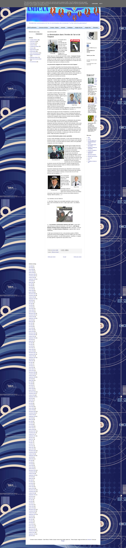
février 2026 (31, 271)
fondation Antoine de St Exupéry (92, 148)
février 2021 (31, 369)
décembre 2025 (32, 274)
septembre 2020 (32, 377)
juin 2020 (31, 382)
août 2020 (31, 378)
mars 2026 (31, 269)
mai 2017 (31, 442)
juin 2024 (31, 303)
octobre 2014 (31, 493)
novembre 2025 (32, 275)
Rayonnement (33, 49)
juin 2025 (31, 284)
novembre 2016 (32, 452)
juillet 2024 (31, 302)
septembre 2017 (32, 436)
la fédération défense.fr (90, 152)
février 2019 (31, 408)
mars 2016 (31, 465)
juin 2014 (31, 499)
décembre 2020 (32, 372)
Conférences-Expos (34, 46)
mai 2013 (31, 521)
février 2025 (31, 290)
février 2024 (31, 310)
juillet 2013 (31, 517)
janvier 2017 (31, 449)
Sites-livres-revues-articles (35, 59)
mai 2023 (31, 324)
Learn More (95, 3)
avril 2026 (31, 267)
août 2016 (31, 457)
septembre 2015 (32, 475)
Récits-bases (33, 51)
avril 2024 (31, 306)
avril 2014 (31, 503)
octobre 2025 (31, 277)
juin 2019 (31, 401)
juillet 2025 (31, 282)
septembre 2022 (32, 338)
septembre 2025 (32, 279)
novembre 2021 (32, 354)
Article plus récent (51, 256)
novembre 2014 (32, 491)
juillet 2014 (31, 498)
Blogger (63, 540)
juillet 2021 (31, 360)
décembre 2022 (32, 333)
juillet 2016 (31, 458)
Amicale (63, 27)
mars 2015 (31, 485)
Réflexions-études (55, 252)
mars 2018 (31, 426)
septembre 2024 (32, 298)
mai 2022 (31, 344)
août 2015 (31, 476)
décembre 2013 (32, 509)
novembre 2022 (32, 334)
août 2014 (31, 496)
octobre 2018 (31, 414)
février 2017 (31, 447)
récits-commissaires (34, 53)
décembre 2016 (32, 450)
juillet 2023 (31, 321)
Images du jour (78, 27)
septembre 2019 (32, 396)
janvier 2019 (31, 409)
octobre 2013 (31, 512)
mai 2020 (31, 383)
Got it (100, 3)
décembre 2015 (32, 470)
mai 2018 (31, 422)
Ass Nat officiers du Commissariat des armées (92, 142)
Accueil (64, 256)
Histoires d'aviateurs (92, 150)
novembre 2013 (32, 511)
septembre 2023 (32, 318)
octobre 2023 (31, 316)
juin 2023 (31, 323)
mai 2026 (31, 266)
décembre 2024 (32, 293)
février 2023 (31, 329)
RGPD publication (32, 27)
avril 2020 (31, 385)
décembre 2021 (32, 352)
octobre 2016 (31, 454)
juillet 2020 (31, 380)
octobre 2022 (31, 336)
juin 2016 (31, 460)
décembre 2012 (32, 529)
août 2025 (31, 280)
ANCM (89, 139)
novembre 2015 (32, 472)
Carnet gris (32, 43)
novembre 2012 (32, 530)
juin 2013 (31, 519)
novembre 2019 (32, 393)
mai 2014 (31, 501)
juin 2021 (31, 362)
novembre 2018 (32, 413)
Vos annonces (33, 61)
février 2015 (31, 486)
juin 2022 (31, 342)
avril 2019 (31, 405)
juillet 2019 (31, 400)
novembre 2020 (32, 373)
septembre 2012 (32, 534)
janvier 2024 (31, 311)
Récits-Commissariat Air (35, 54)
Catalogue (70, 27)
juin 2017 (31, 440)
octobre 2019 (31, 395)
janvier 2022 (31, 351)
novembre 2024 (32, 295)
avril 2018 (31, 424)
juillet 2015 (31, 478)
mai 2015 (31, 481)
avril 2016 (31, 463)
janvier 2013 (31, 527)
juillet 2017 (31, 439)
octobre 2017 (31, 434)
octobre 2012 (31, 532)
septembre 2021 (32, 357)
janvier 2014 (31, 507)
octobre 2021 (31, 355)
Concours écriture (43, 27)
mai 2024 (31, 305)
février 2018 (31, 427)
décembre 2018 (32, 411)
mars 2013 (31, 524)
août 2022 (31, 339)
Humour (32, 48)
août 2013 (31, 516)
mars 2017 (31, 445)
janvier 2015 (31, 488)
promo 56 (90, 158)
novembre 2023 (32, 315)
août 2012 (31, 535)
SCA (89, 159)
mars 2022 (31, 347)
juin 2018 (31, 421)
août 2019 (31, 398)
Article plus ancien (77, 256)
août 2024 (31, 300)
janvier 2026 (31, 272)
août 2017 (31, 437)
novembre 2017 (32, 432)
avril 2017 (31, 444)
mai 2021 (31, 364)
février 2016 (31, 467)
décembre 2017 (32, 431)
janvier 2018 (31, 429)
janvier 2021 (31, 370)
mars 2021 (31, 367)
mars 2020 (31, 387)
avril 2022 (31, 346)
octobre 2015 (31, 473)
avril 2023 (31, 326)
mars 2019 (31, 406)
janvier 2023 (31, 331)
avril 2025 (31, 287)
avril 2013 (31, 522)
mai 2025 (31, 285)
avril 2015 (31, 483)
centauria (89, 539)
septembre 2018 (32, 416)
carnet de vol (33, 41)
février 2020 (31, 388)
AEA (89, 137)
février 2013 (31, 525)
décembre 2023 (32, 313)
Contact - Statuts (54, 27)
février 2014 (31, 506)
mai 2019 (31, 403)
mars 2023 (31, 328)
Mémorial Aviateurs (92, 154)
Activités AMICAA (34, 39)
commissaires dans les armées (92, 145)
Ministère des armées (92, 156)
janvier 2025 (31, 292)
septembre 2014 (32, 494)
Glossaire (95, 27)
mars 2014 (31, 504)
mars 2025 (31, 288)
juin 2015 (31, 480)
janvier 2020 (31, 390)
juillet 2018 (31, 419)
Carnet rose (32, 44)
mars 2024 (31, 308)
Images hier (88, 27)
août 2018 (31, 418)
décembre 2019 (32, 391)
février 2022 (31, 349)
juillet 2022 (31, 341)
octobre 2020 (31, 375)
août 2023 (31, 320)
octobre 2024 (31, 297)
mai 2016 (31, 462)
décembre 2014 (32, 489)
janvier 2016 (31, 468)
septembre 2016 (32, 455)
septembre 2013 (32, 514)
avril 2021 (31, 365)
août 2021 (31, 359)
